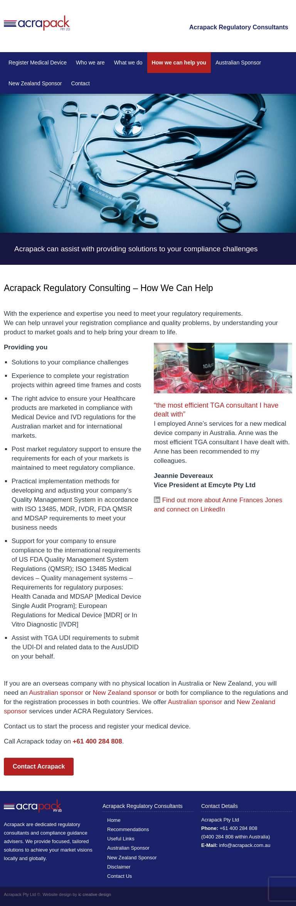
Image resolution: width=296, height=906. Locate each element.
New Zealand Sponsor (35, 83)
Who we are (90, 62)
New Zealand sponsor (124, 692)
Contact (80, 83)
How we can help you (179, 62)
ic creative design (94, 894)
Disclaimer (119, 867)
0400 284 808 (218, 837)
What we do (128, 62)
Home (114, 820)
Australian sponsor (56, 692)
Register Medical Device (37, 62)
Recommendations (128, 829)
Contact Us (119, 876)
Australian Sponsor (238, 62)
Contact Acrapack (39, 766)
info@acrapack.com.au (244, 845)
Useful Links (121, 839)
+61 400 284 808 (238, 828)
